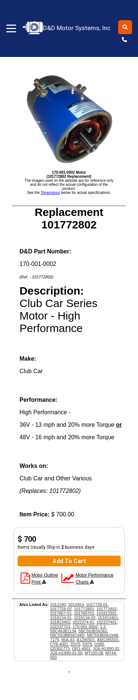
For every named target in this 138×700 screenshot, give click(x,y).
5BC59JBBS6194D (67, 635)
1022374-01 (83, 622)
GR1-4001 (81, 648)
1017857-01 (61, 613)
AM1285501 (107, 640)
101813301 (106, 613)
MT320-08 (94, 653)
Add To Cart (69, 561)
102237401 (106, 622)
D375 (75, 644)
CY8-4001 (59, 644)
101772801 (84, 609)
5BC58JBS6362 (92, 631)
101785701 (84, 613)
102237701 (60, 626)
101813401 (108, 618)
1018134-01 (61, 618)
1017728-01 (97, 604)
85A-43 (67, 640)
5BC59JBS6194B (102, 635)
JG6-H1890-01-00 (66, 653)
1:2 (103, 626)
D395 (99, 644)
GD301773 (60, 648)
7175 (54, 640)
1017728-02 (61, 609)
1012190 (58, 604)
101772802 (106, 609)
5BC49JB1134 (63, 631)
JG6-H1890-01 (106, 648)
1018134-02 (85, 618)
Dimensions (50, 193)
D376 (87, 644)
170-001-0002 (85, 626)
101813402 (60, 622)
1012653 (76, 604)
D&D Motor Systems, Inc (67, 28)
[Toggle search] (125, 27)
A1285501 (86, 640)
